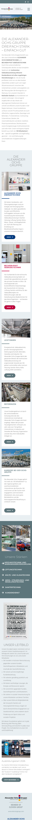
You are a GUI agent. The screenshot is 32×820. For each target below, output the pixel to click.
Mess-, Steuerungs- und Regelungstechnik (17, 581)
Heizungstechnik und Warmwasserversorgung (17, 563)
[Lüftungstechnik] (3, 569)
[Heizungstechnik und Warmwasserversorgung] (3, 563)
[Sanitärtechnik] (3, 587)
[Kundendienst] (3, 593)
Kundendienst (12, 593)
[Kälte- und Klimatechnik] (3, 575)
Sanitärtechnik (13, 587)
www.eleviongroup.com (16, 811)
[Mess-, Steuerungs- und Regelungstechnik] (3, 580)
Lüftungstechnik (13, 570)
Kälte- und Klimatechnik (17, 575)
